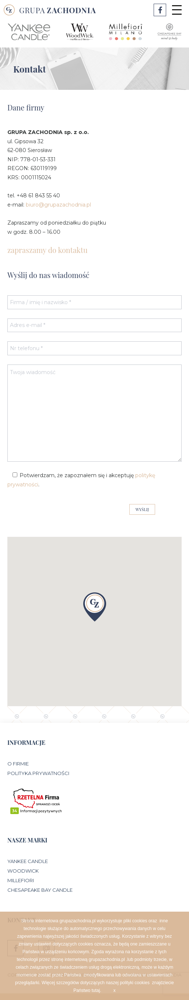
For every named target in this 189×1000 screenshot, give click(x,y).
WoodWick (23, 871)
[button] (94, 607)
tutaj (96, 990)
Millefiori (20, 880)
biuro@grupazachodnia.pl (58, 204)
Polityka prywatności (38, 773)
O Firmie (18, 764)
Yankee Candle (27, 861)
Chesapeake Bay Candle (40, 890)
